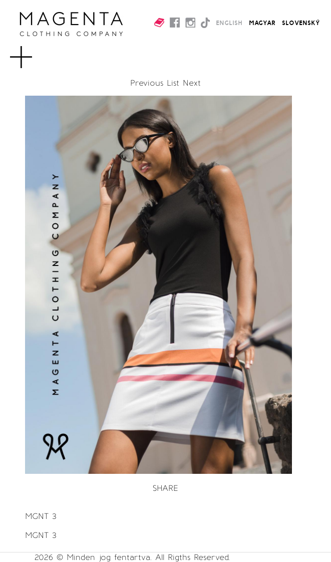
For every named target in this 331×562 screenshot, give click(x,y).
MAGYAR (262, 23)
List (173, 83)
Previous (146, 83)
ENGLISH (229, 23)
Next (192, 83)
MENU (37, 52)
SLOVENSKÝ (301, 23)
